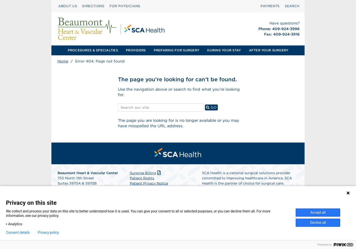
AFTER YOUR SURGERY (269, 50)
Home (62, 61)
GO (212, 107)
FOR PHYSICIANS (125, 6)
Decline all (318, 223)
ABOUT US (67, 6)
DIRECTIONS (93, 6)
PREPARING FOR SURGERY (176, 50)
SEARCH (292, 6)
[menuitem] (67, 6)
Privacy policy (48, 232)
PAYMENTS (270, 6)
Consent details (18, 232)
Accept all (318, 212)
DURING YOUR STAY (224, 50)
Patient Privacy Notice (149, 183)
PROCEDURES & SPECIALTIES (93, 50)
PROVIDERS (136, 50)
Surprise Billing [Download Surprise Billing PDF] (146, 173)
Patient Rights (142, 178)
